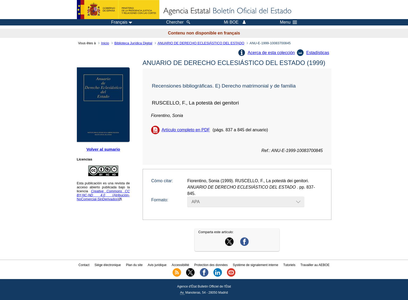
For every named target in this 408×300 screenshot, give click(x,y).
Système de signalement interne (255, 265)
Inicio (105, 43)
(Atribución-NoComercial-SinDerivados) (103, 195)
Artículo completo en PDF (186, 130)
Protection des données (211, 265)
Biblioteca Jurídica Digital (133, 43)
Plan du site (134, 265)
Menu (288, 22)
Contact (83, 265)
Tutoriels (289, 265)
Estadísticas (317, 52)
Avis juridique (157, 265)
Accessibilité (180, 265)
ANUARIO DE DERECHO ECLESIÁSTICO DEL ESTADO (200, 43)
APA (196, 201)
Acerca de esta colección (271, 52)
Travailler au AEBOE (315, 265)
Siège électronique (108, 265)
